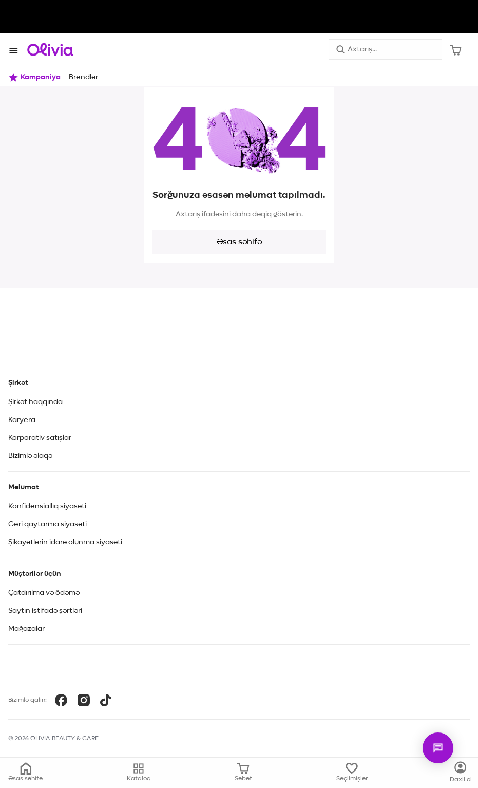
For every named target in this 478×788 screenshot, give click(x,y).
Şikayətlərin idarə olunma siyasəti (65, 542)
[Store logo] (50, 49)
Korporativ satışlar (39, 438)
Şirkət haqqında (35, 402)
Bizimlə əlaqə (30, 456)
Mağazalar (26, 628)
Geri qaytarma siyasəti (47, 524)
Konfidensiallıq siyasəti (47, 506)
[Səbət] (456, 49)
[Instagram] (84, 700)
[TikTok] (105, 700)
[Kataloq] (461, 772)
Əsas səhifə (239, 242)
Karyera (21, 420)
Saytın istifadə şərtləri (45, 610)
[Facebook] (61, 700)
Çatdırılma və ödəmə (44, 592)
